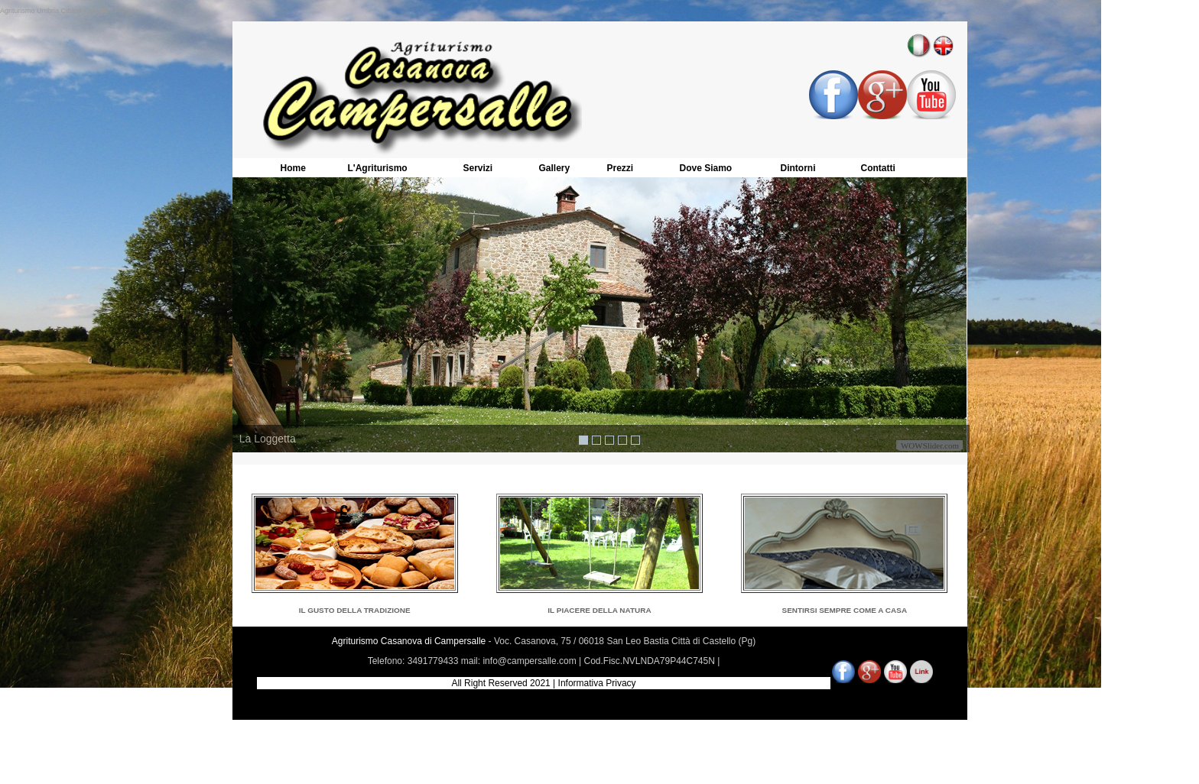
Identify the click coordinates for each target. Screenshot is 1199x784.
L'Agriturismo (378, 168)
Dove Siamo (706, 168)
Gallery (554, 168)
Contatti (878, 168)
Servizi (478, 168)
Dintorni (798, 168)
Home (293, 168)
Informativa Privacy (597, 683)
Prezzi (620, 168)
